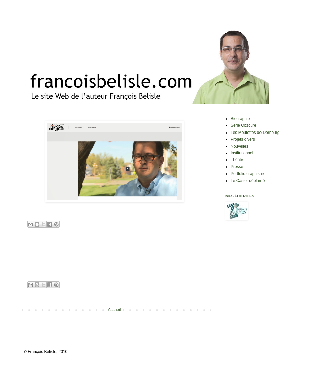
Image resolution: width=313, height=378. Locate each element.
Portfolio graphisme (248, 173)
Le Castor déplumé (248, 180)
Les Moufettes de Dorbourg (255, 132)
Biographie (240, 118)
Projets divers (243, 139)
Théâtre (237, 159)
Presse (237, 166)
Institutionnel (242, 153)
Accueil (114, 309)
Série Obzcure (243, 125)
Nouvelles (239, 146)
